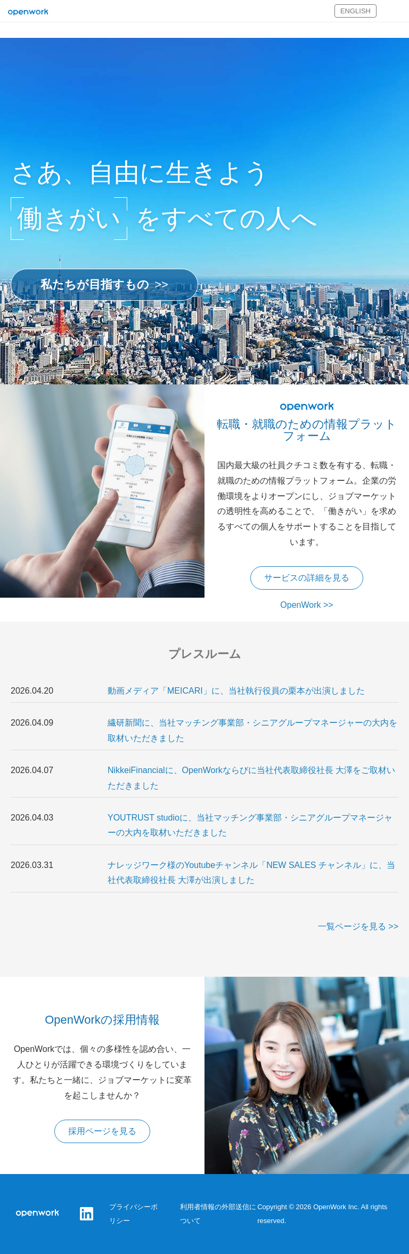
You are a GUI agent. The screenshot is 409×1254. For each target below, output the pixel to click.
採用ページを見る (102, 1131)
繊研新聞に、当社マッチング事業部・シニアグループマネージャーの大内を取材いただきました (252, 730)
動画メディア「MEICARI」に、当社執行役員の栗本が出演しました (236, 690)
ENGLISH (355, 11)
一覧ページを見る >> (358, 926)
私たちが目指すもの (94, 284)
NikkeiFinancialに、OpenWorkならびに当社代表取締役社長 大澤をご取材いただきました (251, 778)
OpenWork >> (306, 604)
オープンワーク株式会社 (28, 12)
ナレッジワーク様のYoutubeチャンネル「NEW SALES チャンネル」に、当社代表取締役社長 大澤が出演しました (251, 873)
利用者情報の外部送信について (218, 1214)
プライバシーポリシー (133, 1214)
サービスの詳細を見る (306, 577)
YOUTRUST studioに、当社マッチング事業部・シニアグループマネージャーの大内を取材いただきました (250, 825)
